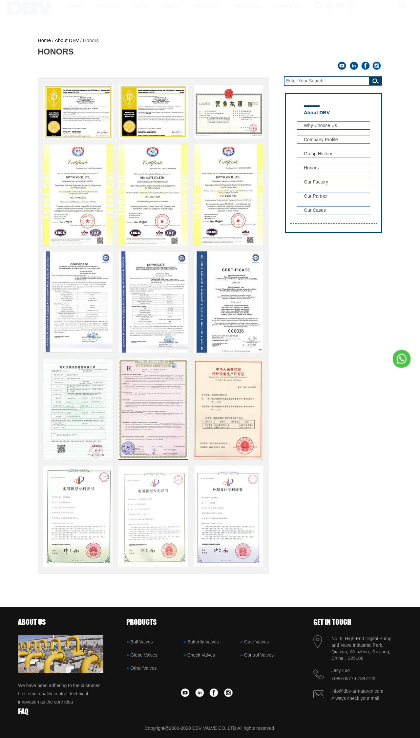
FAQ (23, 711)
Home (75, 12)
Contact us (288, 12)
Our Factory (316, 182)
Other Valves (143, 668)
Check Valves (201, 655)
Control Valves (259, 655)
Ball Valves (141, 641)
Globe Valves (143, 655)
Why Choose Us (320, 125)
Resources (247, 12)
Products (107, 12)
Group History (318, 153)
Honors (91, 40)
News (140, 12)
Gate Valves (256, 641)
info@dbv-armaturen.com (357, 691)
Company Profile (321, 139)
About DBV (206, 12)
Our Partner (316, 196)
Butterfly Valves (203, 641)
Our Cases (315, 210)
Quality (169, 12)
